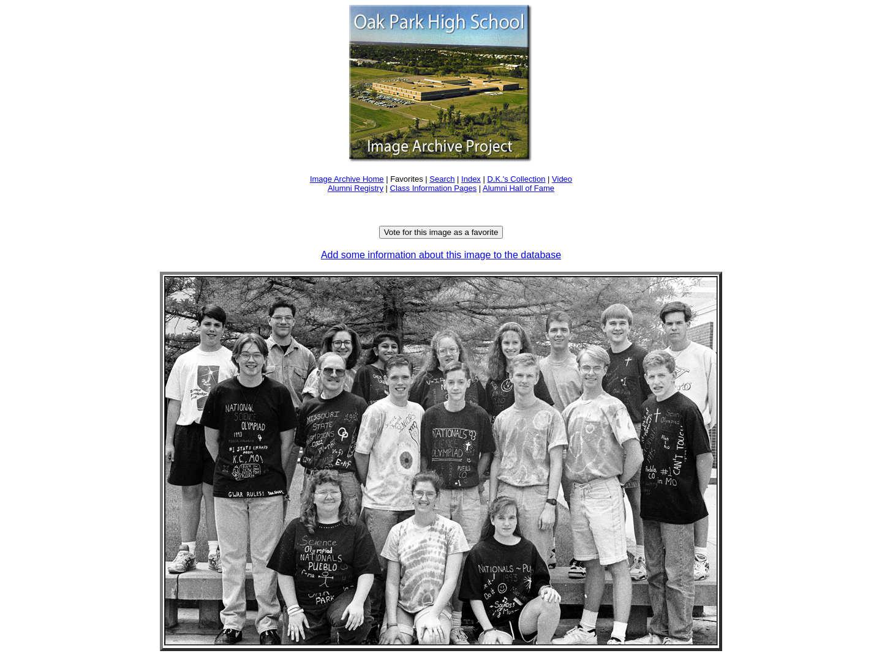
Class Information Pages (433, 188)
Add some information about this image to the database (441, 255)
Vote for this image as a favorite (441, 232)
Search (441, 179)
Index (471, 179)
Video (562, 179)
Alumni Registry (355, 188)
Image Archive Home (347, 179)
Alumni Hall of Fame (518, 188)
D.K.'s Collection (516, 179)
